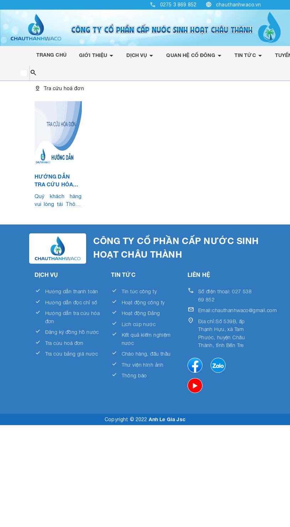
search (33, 73)
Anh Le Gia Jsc (167, 419)
